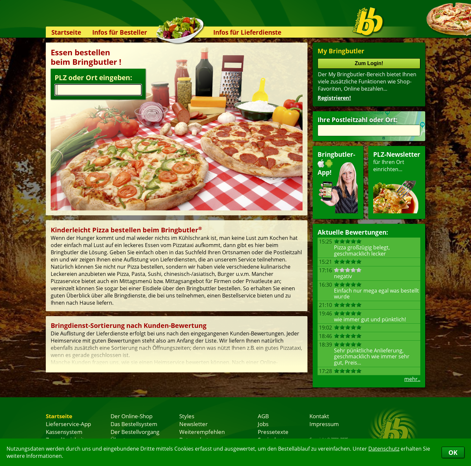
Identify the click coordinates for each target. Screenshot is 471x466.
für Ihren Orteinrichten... (396, 181)
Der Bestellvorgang (135, 432)
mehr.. (412, 379)
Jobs (263, 424)
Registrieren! (334, 97)
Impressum (324, 424)
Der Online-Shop (131, 416)
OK (453, 452)
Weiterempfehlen (202, 432)
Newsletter (193, 424)
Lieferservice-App (68, 424)
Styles (186, 416)
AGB (263, 416)
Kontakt (319, 416)
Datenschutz (383, 448)
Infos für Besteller (119, 32)
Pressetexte (273, 432)
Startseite (66, 32)
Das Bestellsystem (134, 424)
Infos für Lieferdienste (247, 32)
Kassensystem (64, 432)
